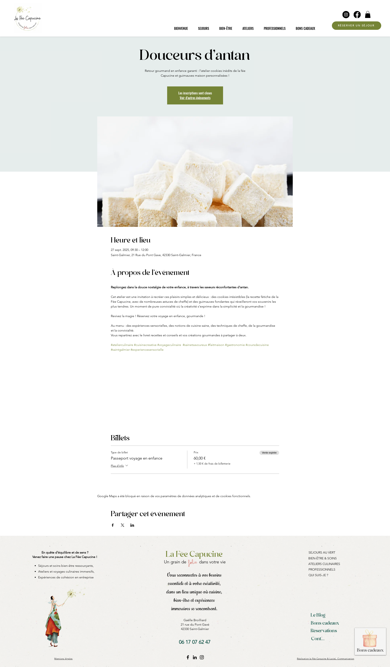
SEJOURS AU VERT (322, 552)
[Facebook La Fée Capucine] (188, 657)
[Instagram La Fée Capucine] (201, 657)
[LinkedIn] (194, 657)
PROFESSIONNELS (322, 569)
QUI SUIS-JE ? (318, 575)
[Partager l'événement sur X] (122, 525)
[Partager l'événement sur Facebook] (113, 525)
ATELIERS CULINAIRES (324, 564)
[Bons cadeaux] (325, 624)
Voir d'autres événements (195, 97)
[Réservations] (324, 631)
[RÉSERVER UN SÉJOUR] (356, 25)
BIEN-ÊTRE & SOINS (322, 558)
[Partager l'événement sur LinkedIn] (132, 525)
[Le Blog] (318, 616)
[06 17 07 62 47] (194, 642)
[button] (368, 14)
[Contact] (319, 639)
